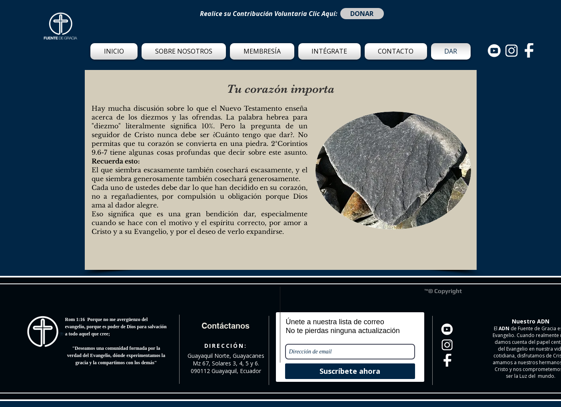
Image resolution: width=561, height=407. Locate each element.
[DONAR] (362, 13)
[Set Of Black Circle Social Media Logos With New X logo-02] (511, 50)
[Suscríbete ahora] (350, 371)
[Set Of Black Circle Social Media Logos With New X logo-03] (494, 50)
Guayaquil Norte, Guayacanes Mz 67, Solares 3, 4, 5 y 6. (226, 359)
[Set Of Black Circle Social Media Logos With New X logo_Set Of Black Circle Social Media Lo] (528, 50)
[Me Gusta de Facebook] (106, 305)
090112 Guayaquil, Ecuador (226, 371)
